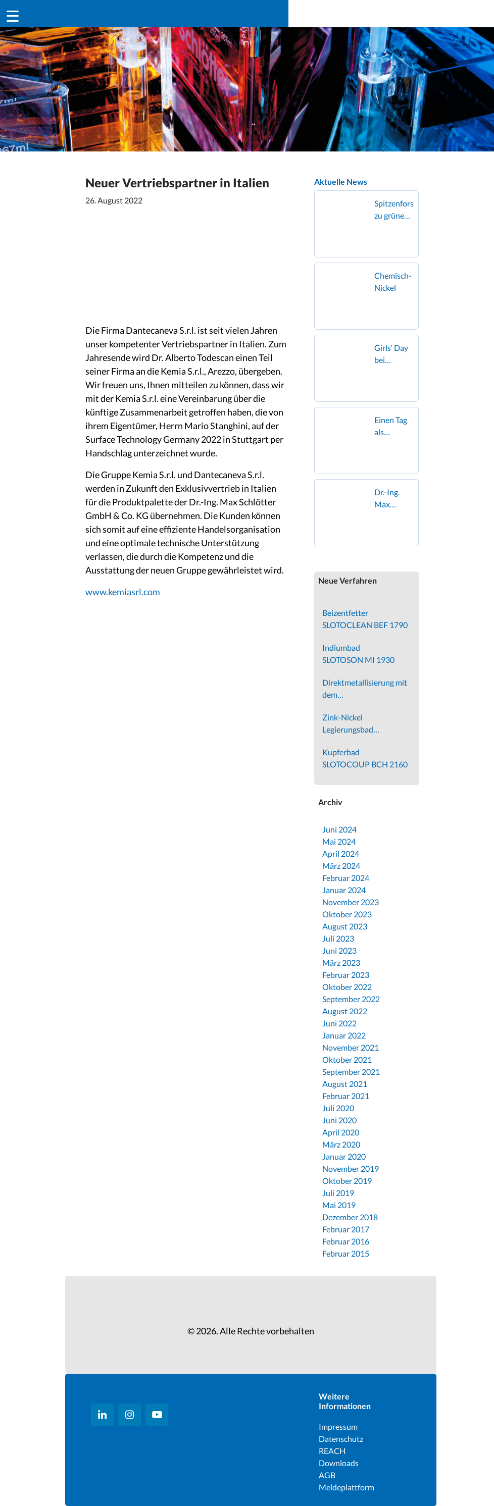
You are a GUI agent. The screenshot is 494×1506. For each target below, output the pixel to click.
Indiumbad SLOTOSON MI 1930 (358, 653)
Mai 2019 (339, 1205)
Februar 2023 (345, 974)
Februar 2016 (345, 1241)
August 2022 (344, 1011)
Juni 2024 (339, 829)
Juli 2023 (338, 938)
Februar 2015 (345, 1253)
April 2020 (340, 1132)
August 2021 (344, 1083)
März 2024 (341, 865)
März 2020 (341, 1144)
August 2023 (344, 926)
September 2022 (351, 999)
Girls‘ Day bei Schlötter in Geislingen (392, 354)
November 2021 (350, 1047)
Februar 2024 (345, 877)
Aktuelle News (340, 181)
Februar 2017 (345, 1229)
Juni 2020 (339, 1120)
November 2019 (350, 1168)
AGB (327, 1475)
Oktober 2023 (347, 914)
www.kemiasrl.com (122, 591)
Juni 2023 (339, 950)
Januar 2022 (344, 1035)
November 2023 (350, 902)
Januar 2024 (344, 890)
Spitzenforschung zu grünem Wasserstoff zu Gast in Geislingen (394, 210)
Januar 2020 (344, 1156)
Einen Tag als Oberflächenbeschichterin (394, 426)
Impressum (338, 1426)
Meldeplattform (346, 1487)
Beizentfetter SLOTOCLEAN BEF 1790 (365, 619)
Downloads (339, 1463)
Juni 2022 (339, 1023)
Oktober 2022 (347, 987)
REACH (332, 1451)
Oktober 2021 (347, 1059)
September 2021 (351, 1071)
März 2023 (341, 962)
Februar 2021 (345, 1096)
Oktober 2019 (347, 1180)
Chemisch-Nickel (393, 281)
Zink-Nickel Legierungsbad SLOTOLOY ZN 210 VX (361, 724)
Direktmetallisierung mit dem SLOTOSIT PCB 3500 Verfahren (364, 689)
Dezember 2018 (350, 1217)
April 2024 (340, 853)
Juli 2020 (338, 1108)
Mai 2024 (339, 841)
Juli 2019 (338, 1193)
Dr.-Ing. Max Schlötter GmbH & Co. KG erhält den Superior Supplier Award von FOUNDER (393, 498)
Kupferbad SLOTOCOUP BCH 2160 (365, 758)
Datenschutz (341, 1438)
